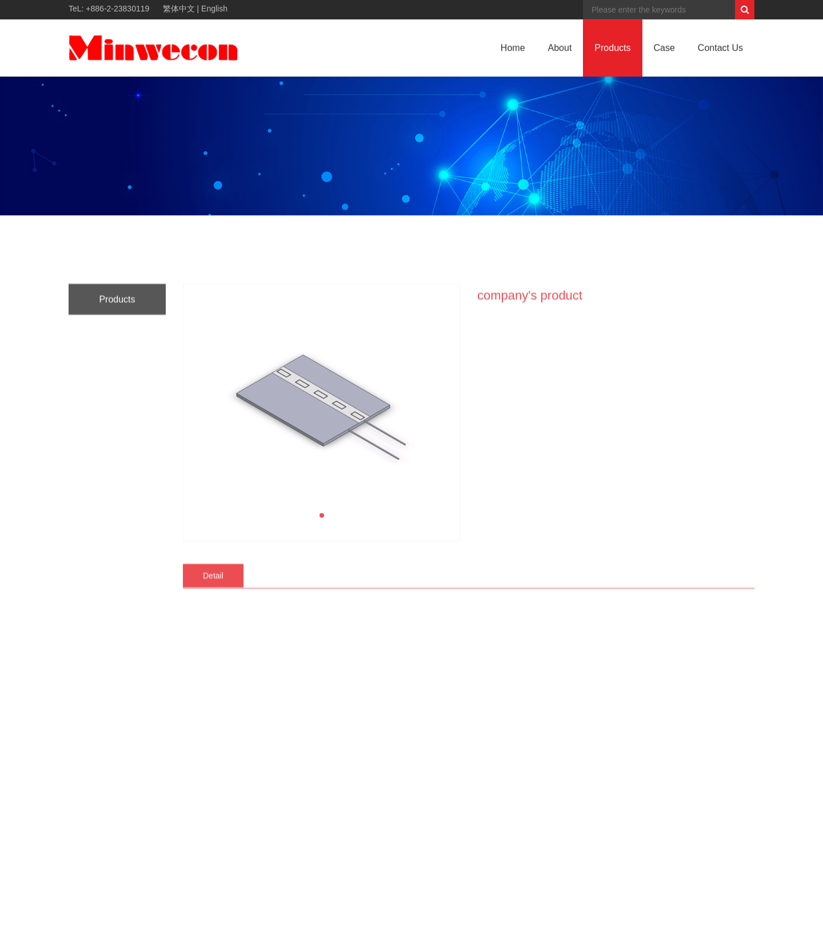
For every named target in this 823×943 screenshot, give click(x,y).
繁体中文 (179, 8)
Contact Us (720, 50)
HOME (704, 237)
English (214, 8)
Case (664, 50)
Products (612, 50)
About (560, 50)
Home (513, 50)
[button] (321, 690)
